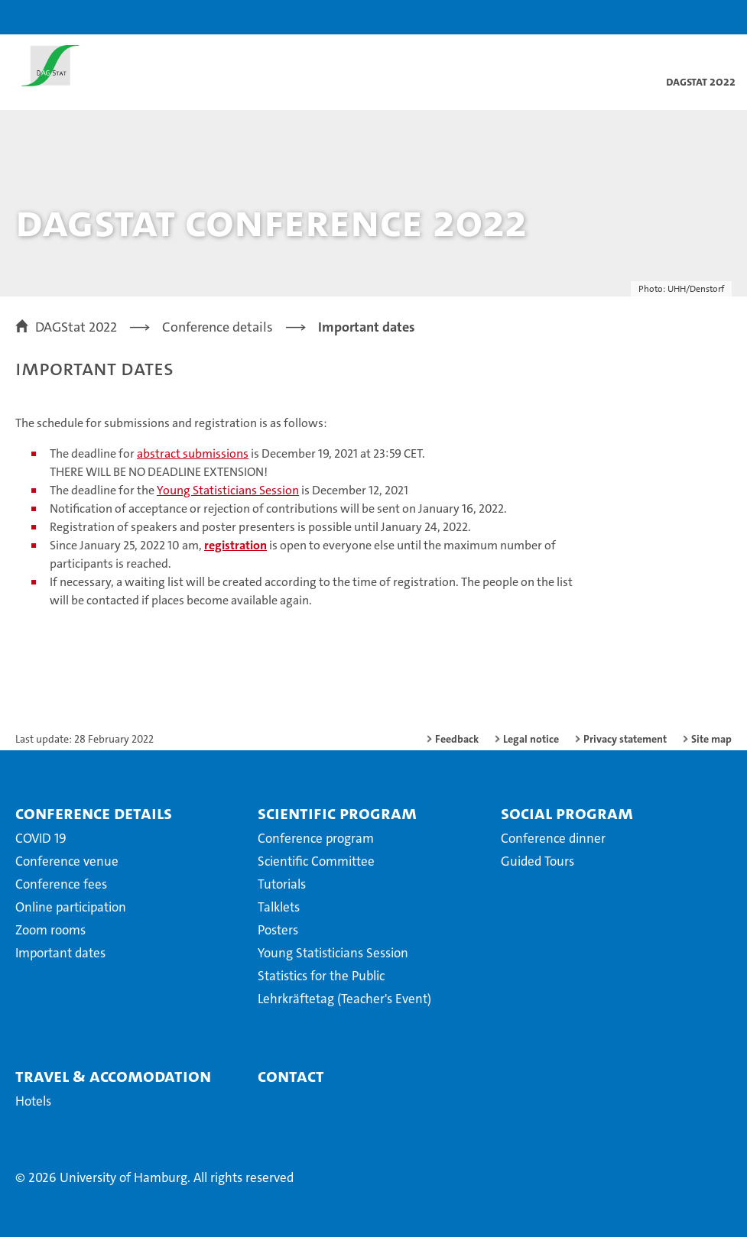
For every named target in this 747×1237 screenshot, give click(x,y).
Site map (711, 739)
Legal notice (531, 739)
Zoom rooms (50, 929)
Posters (278, 929)
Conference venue (67, 861)
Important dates (60, 952)
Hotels (33, 1101)
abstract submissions (192, 453)
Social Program (567, 813)
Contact (291, 1076)
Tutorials (282, 884)
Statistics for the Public (321, 975)
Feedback (457, 739)
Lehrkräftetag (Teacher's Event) (344, 998)
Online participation (70, 907)
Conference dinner (553, 838)
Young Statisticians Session (228, 490)
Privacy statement (625, 739)
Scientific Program (337, 813)
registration (235, 545)
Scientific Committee (316, 861)
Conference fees (61, 884)
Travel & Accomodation (113, 1076)
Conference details (93, 813)
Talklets (279, 907)
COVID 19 (41, 838)
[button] (687, 17)
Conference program (316, 838)
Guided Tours (537, 861)
